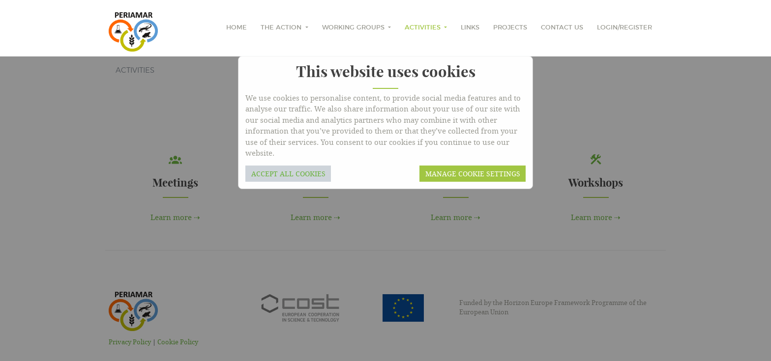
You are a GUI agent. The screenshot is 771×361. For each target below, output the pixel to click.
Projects (510, 28)
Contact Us (562, 28)
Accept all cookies (288, 173)
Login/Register (624, 28)
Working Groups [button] (354, 28)
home (236, 28)
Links (470, 28)
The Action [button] (282, 28)
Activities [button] (424, 28)
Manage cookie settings (472, 173)
